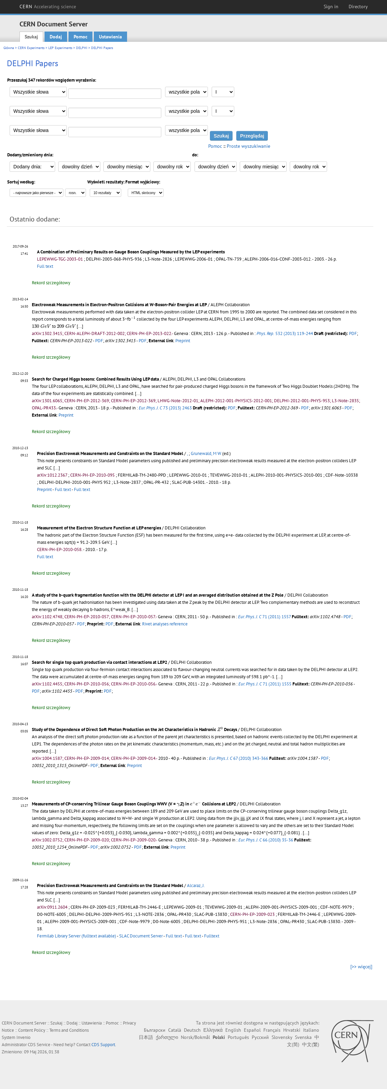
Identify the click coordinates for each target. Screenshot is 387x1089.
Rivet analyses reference (165, 624)
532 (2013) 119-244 (285, 333)
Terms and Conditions (69, 1030)
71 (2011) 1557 (264, 617)
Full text (45, 266)
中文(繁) (310, 1044)
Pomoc (80, 37)
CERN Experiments (31, 48)
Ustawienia (110, 37)
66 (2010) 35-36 (265, 840)
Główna (8, 48)
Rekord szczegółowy (51, 283)
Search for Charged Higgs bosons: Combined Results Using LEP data (95, 379)
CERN (48, 6)
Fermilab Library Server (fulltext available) (76, 936)
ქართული (167, 1037)
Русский (260, 1037)
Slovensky (282, 1037)
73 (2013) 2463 (165, 408)
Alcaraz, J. (196, 885)
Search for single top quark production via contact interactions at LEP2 (99, 662)
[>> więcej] (361, 967)
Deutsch (192, 1030)
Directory (358, 6)
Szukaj (31, 37)
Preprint (182, 341)
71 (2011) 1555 (264, 684)
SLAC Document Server (141, 936)
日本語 (146, 1037)
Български (154, 1030)
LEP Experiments (60, 48)
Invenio (23, 1037)
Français (271, 1030)
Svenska (303, 1037)
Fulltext (211, 936)
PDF (353, 333)
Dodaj (56, 37)
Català (174, 1030)
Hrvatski (291, 1030)
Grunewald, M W (206, 453)
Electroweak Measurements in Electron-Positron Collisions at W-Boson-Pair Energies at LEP (119, 305)
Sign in (331, 6)
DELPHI (81, 48)
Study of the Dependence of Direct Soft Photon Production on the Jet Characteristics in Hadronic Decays (134, 729)
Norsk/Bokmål (195, 1037)
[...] (80, 326)
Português (238, 1037)
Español (252, 1030)
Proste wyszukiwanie (248, 146)
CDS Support (103, 1045)
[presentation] (133, 318)
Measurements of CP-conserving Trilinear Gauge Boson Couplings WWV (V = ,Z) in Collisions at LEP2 (134, 804)
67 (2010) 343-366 (238, 758)
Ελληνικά (213, 1030)
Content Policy (31, 1030)
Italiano (311, 1030)
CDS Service (39, 1045)
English (233, 1030)
